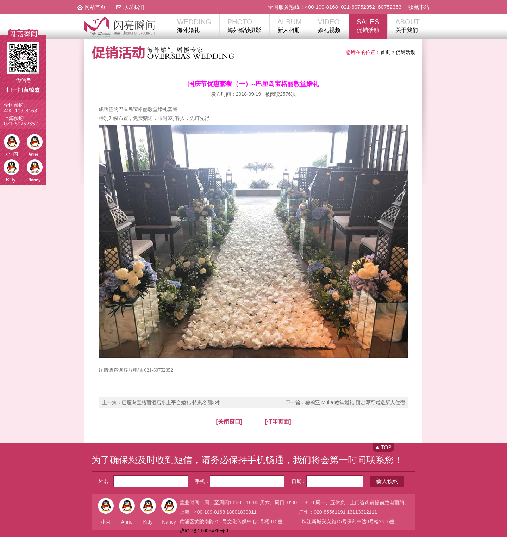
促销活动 (368, 25)
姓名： (143, 481)
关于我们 (407, 25)
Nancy (169, 522)
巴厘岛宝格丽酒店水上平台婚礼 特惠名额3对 (171, 402)
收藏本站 (419, 7)
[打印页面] (278, 422)
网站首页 (95, 7)
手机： (239, 481)
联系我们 (133, 7)
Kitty (147, 522)
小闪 (106, 522)
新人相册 (289, 25)
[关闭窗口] (229, 422)
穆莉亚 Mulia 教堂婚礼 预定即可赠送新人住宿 (355, 402)
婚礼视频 (329, 25)
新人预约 (387, 481)
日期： (327, 481)
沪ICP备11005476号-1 (204, 530)
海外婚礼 (194, 25)
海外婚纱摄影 (244, 25)
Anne (127, 522)
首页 (385, 52)
